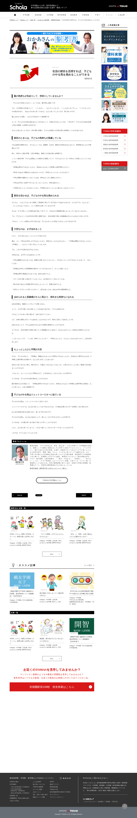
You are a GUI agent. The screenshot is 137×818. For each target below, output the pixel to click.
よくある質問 (37, 781)
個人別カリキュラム (39, 784)
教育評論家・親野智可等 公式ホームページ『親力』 (49, 468)
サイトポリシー (54, 794)
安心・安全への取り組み (40, 794)
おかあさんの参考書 (43, 20)
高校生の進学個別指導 (110, 144)
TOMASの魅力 (14, 781)
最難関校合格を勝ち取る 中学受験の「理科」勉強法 (81, 603)
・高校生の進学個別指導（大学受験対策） (20, 793)
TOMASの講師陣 (38, 787)
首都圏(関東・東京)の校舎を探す (20, 798)
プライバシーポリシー (56, 797)
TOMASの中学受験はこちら (52, 480)
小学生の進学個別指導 (110, 136)
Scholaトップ (24, 20)
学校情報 (85, 15)
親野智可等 (88, 78)
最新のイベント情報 (39, 797)
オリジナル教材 (37, 789)
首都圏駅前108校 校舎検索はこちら (51, 686)
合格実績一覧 (14, 795)
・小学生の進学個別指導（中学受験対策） (20, 786)
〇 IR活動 (107, 801)
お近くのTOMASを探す (111, 168)
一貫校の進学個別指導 (110, 153)
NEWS (52, 781)
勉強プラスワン (54, 784)
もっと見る (88, 565)
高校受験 (38, 15)
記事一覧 (32, 20)
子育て (97, 15)
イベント (109, 15)
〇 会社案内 (99, 801)
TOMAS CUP (54, 789)
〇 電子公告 (114, 801)
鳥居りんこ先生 (56, 602)
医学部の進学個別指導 (110, 149)
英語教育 (73, 15)
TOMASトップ (14, 20)
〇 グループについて (89, 801)
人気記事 (121, 15)
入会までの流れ (14, 801)
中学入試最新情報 (27, 600)
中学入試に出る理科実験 (76, 600)
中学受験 (26, 15)
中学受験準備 (13, 602)
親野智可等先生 (55, 20)
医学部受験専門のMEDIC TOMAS (60, 792)
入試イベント (37, 792)
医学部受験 (62, 15)
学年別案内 (13, 784)
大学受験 (50, 15)
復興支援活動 (54, 787)
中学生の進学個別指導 (110, 140)
